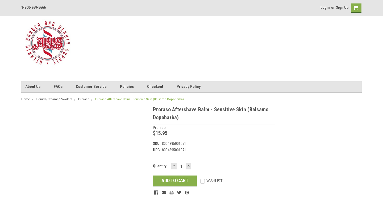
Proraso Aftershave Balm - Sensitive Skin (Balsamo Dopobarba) (139, 99)
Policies (127, 86)
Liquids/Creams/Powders (54, 99)
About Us (32, 86)
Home (25, 99)
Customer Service (91, 86)
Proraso (83, 99)
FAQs (58, 86)
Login (325, 7)
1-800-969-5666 (33, 7)
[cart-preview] (355, 8)
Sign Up (342, 7)
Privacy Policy (189, 86)
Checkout (155, 86)
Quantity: (160, 166)
